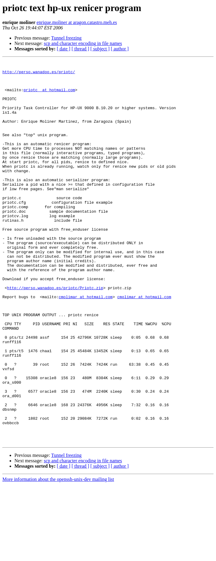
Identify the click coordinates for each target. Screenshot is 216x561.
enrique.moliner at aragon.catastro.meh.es (77, 22)
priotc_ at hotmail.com (49, 96)
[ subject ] (100, 48)
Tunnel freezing (66, 37)
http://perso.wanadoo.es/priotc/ (38, 74)
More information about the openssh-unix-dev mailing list (58, 555)
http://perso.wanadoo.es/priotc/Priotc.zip (55, 333)
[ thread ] (80, 48)
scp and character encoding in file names (83, 43)
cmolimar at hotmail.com (85, 344)
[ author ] (120, 48)
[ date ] (63, 48)
